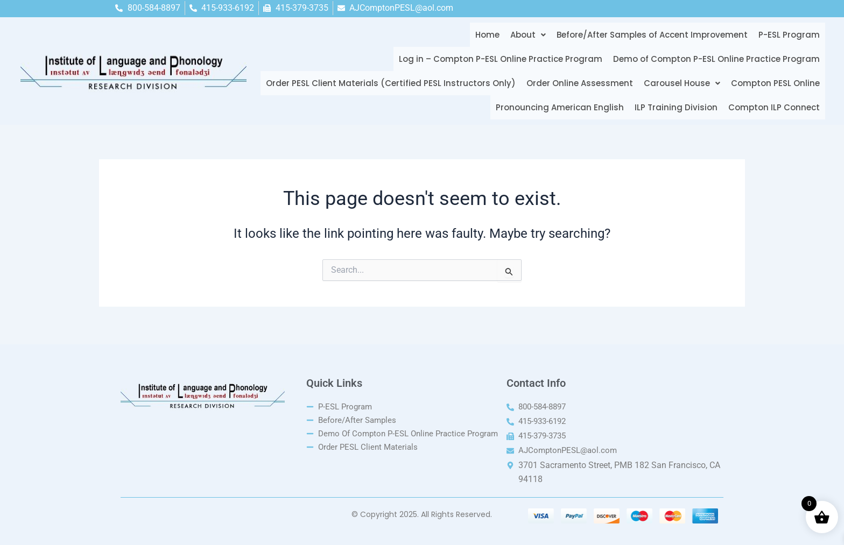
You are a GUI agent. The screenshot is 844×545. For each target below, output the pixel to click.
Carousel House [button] (679, 83)
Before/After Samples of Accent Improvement (649, 34)
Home (485, 34)
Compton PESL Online (772, 83)
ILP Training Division (673, 107)
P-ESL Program (786, 34)
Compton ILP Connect (771, 107)
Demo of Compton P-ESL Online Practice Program (713, 59)
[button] (525, 35)
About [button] (525, 34)
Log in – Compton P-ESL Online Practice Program (498, 59)
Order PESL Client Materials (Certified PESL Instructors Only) (388, 83)
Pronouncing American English (557, 107)
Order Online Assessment (577, 83)
